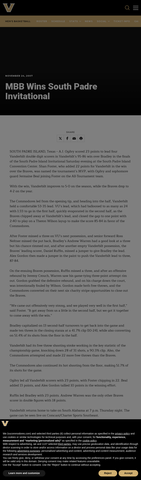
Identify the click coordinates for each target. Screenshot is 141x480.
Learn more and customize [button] (24, 473)
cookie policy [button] (89, 440)
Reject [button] (108, 473)
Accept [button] (128, 473)
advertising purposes (28, 450)
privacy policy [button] (122, 433)
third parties (64, 444)
